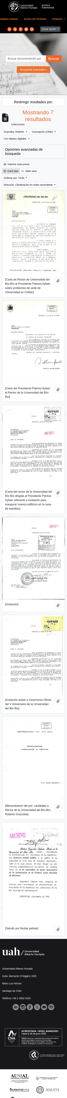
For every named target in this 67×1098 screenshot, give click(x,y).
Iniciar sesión (49, 29)
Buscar (53, 59)
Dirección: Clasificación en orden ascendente (28, 184)
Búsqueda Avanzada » (33, 69)
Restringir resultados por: (33, 102)
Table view (29, 171)
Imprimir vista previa (16, 164)
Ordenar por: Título (14, 178)
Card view (11, 171)
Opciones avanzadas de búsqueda (24, 151)
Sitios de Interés (35, 19)
